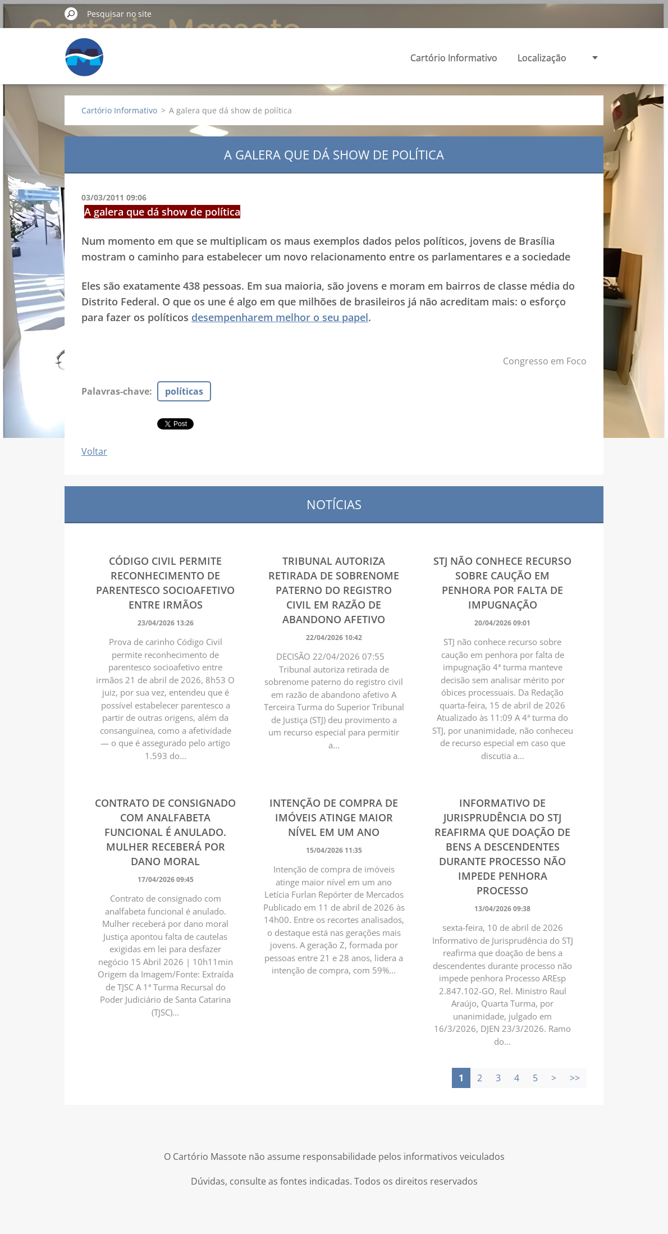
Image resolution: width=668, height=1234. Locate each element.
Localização (542, 58)
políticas (184, 391)
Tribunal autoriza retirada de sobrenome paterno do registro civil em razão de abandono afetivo (333, 590)
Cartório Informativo (453, 58)
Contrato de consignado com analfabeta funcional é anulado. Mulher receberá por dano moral (165, 832)
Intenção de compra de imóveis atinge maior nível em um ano (333, 817)
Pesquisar (71, 13)
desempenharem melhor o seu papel (279, 317)
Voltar (94, 451)
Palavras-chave (115, 391)
